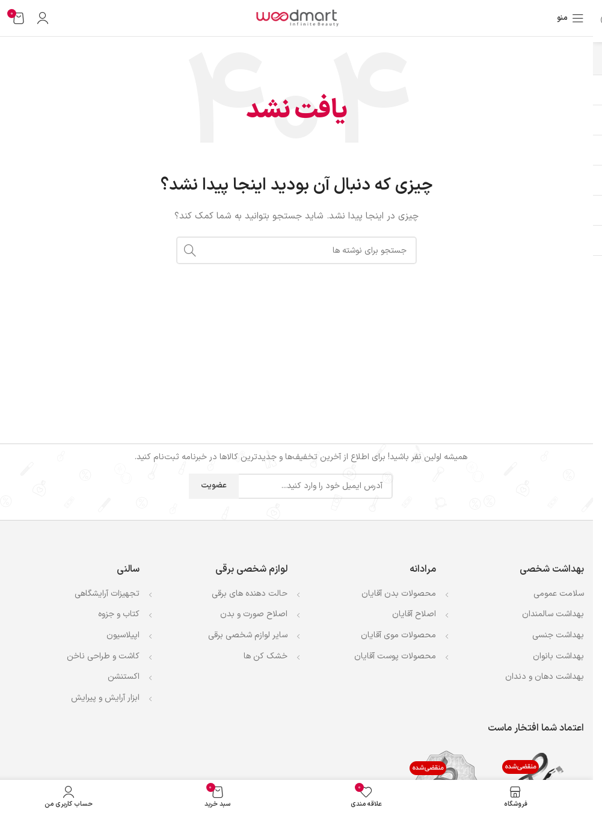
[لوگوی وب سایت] (296, 17)
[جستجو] (296, 250)
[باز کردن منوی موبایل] (570, 18)
